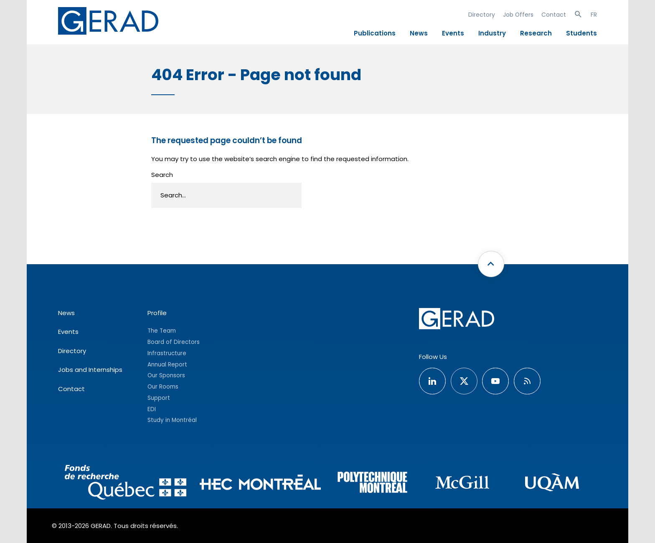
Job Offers (518, 14)
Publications (375, 33)
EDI (151, 409)
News (419, 33)
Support (158, 398)
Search (162, 174)
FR (594, 14)
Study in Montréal (172, 420)
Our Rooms (162, 387)
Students (581, 33)
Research (536, 33)
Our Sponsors (166, 375)
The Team (161, 331)
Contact (553, 14)
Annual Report (167, 365)
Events (453, 33)
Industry (492, 33)
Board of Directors (173, 342)
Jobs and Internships (90, 369)
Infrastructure (166, 353)
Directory (481, 14)
